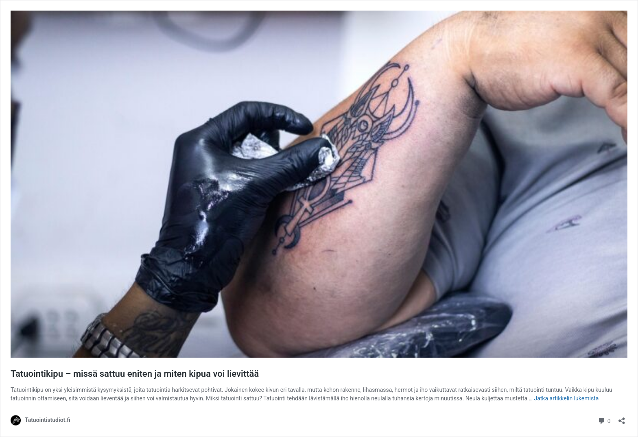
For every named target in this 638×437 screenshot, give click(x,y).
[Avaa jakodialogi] (621, 418)
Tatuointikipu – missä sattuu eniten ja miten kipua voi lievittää (135, 374)
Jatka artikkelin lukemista (566, 398)
